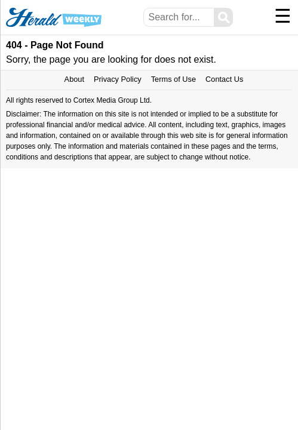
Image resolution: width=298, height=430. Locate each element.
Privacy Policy (118, 79)
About (74, 79)
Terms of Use (173, 79)
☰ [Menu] (282, 16)
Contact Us (224, 79)
